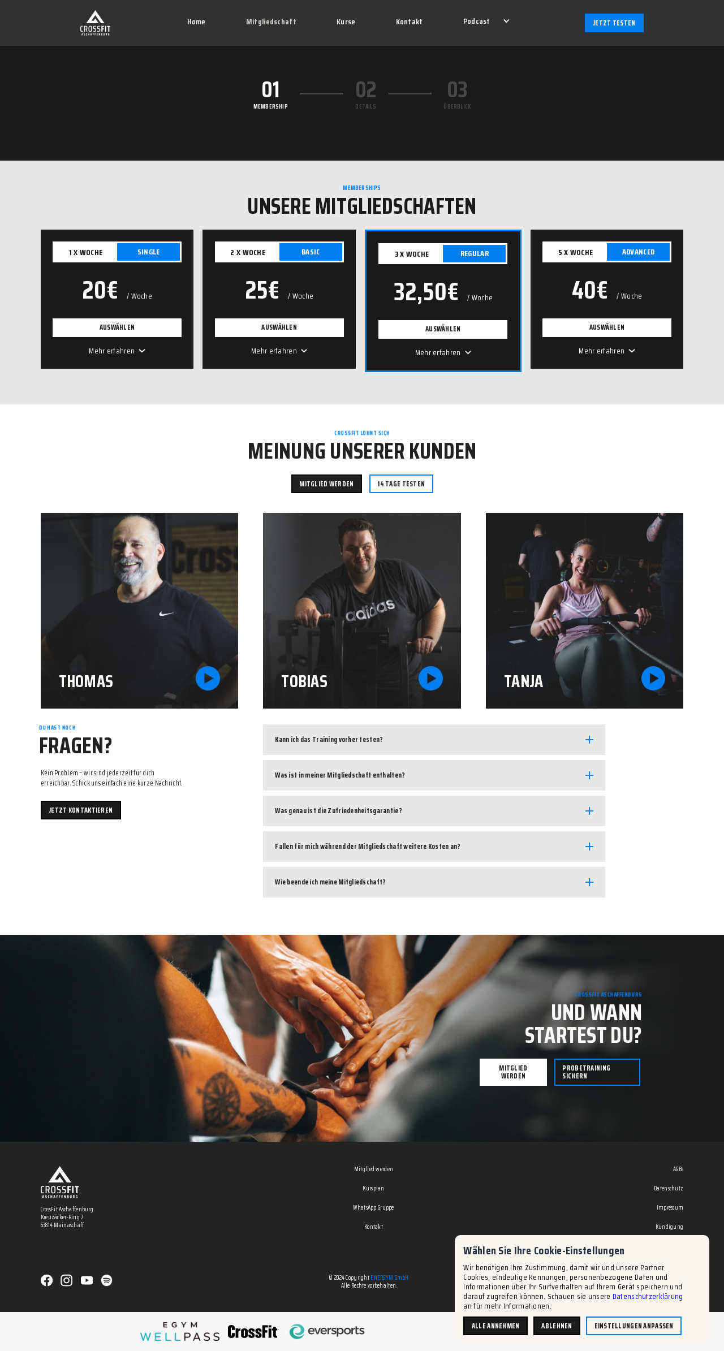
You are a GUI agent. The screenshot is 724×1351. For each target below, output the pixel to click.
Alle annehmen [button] (496, 1325)
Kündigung (670, 1227)
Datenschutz (668, 1189)
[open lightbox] (139, 611)
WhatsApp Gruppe (373, 1208)
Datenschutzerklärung (648, 1296)
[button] (485, 22)
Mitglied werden (373, 1169)
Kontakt (373, 1227)
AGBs (678, 1169)
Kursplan (373, 1189)
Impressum (670, 1208)
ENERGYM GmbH (389, 1278)
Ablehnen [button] (556, 1325)
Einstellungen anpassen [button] (634, 1325)
